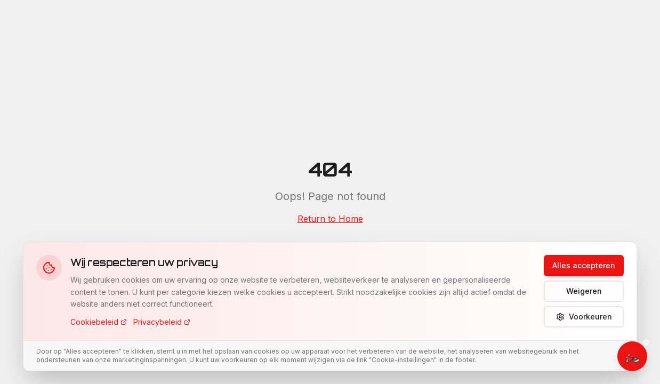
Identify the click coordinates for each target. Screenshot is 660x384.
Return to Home (330, 218)
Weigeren (584, 290)
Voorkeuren (584, 316)
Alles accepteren (583, 265)
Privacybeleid (161, 321)
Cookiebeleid (98, 321)
